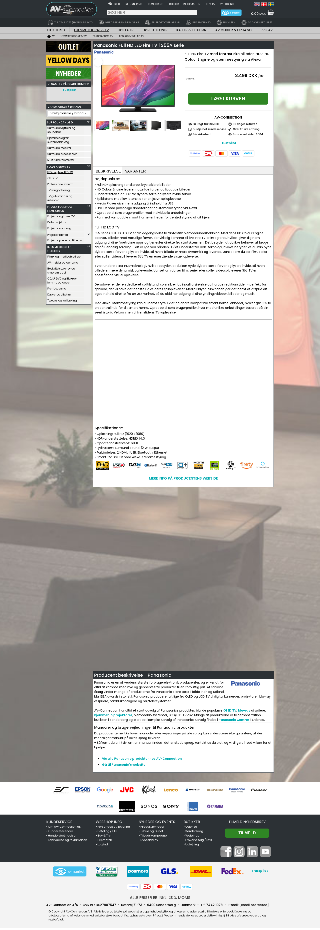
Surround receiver (59, 147)
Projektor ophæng (59, 227)
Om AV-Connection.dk (64, 828)
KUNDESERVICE (59, 823)
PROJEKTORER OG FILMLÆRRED (59, 208)
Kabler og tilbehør (59, 293)
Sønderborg (194, 833)
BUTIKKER (192, 823)
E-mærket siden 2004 (248, 134)
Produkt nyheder (152, 828)
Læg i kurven (228, 98)
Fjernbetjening (56, 287)
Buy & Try (104, 837)
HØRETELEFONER (155, 30)
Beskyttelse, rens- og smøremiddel (61, 269)
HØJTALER (126, 30)
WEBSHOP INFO (109, 823)
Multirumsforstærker (60, 159)
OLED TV (52, 177)
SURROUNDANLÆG (60, 121)
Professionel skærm (60, 183)
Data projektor (56, 221)
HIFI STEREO (56, 30)
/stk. (261, 76)
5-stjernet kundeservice (209, 129)
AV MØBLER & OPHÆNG (233, 30)
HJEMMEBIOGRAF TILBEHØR (59, 248)
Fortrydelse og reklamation (67, 842)
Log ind (229, 4)
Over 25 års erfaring (246, 129)
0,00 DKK (258, 14)
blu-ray (244, 712)
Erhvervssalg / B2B (198, 842)
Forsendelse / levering (114, 828)
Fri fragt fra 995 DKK (206, 124)
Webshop (192, 837)
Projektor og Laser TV (61, 215)
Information (191, 4)
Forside (116, 4)
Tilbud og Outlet (151, 833)
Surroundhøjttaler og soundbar (61, 129)
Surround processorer (62, 153)
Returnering (134, 4)
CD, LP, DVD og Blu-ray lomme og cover (62, 279)
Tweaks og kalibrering (62, 299)
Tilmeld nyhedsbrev (247, 823)
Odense (191, 828)
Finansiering (155, 4)
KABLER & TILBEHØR (191, 30)
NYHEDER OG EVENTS (157, 823)
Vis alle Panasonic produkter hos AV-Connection (142, 760)
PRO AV (267, 30)
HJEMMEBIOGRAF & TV (91, 30)
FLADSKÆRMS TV (58, 165)
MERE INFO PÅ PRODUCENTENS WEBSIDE (183, 480)
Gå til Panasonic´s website (124, 766)
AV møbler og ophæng (62, 261)
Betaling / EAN (108, 833)
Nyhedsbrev (149, 842)
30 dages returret (245, 124)
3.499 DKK (246, 75)
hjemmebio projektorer (113, 717)
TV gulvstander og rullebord (59, 197)
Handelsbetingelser (62, 837)
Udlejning (192, 846)
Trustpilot (68, 90)
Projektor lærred (57, 234)
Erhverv (210, 4)
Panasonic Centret (234, 721)
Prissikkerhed (201, 134)
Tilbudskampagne (153, 837)
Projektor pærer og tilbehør (64, 239)
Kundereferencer (60, 833)
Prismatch (105, 842)
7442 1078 (214, 906)
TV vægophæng (58, 189)
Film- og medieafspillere (63, 255)
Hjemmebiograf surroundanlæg (58, 139)
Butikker (173, 4)
